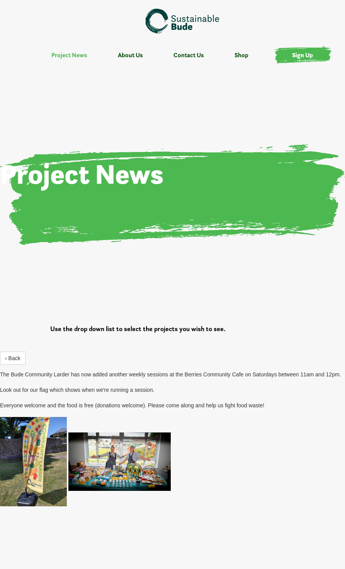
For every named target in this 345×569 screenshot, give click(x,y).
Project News (69, 55)
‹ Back (12, 358)
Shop (241, 55)
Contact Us (188, 55)
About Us (130, 55)
